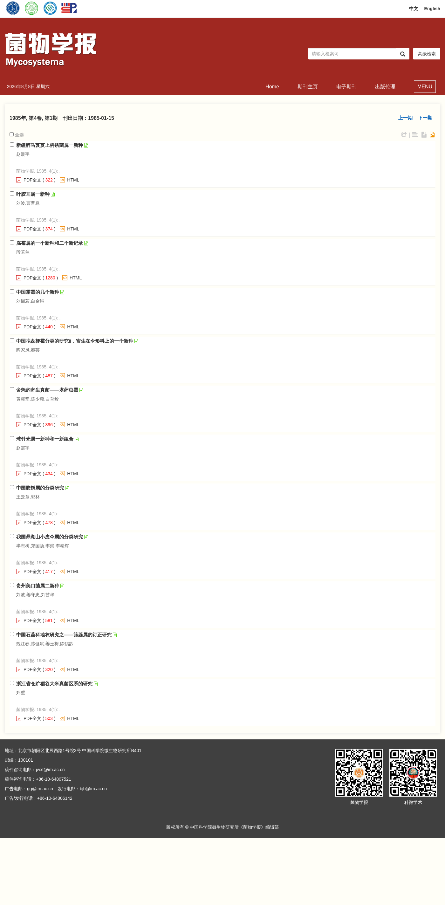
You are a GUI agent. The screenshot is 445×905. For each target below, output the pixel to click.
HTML (73, 179)
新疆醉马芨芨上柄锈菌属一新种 (49, 145)
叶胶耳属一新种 (33, 194)
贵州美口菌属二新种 (37, 585)
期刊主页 (308, 86)
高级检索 (427, 53)
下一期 (425, 117)
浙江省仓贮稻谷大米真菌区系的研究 (54, 683)
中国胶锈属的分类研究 (40, 487)
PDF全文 (32, 179)
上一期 (405, 117)
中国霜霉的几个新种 (37, 292)
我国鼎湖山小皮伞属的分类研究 (49, 536)
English (432, 8)
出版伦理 (385, 86)
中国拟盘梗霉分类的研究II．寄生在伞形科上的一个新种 (74, 341)
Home (272, 86)
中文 (413, 8)
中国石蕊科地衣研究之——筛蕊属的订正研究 (64, 634)
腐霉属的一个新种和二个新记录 (49, 243)
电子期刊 (346, 86)
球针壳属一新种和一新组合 (44, 439)
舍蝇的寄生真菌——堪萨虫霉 (47, 390)
